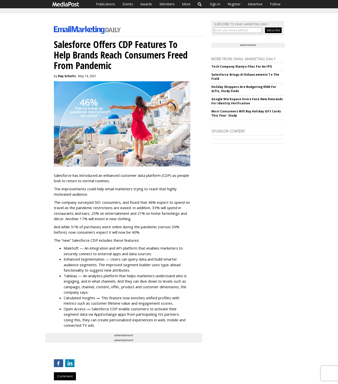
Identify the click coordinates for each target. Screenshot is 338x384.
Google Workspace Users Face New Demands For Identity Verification (247, 101)
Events (127, 4)
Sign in (215, 4)
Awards (146, 4)
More (186, 4)
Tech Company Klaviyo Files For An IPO (241, 66)
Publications (105, 4)
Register (234, 4)
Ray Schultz (67, 76)
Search (199, 4)
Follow (275, 4)
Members (167, 4)
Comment (65, 376)
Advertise (255, 4)
